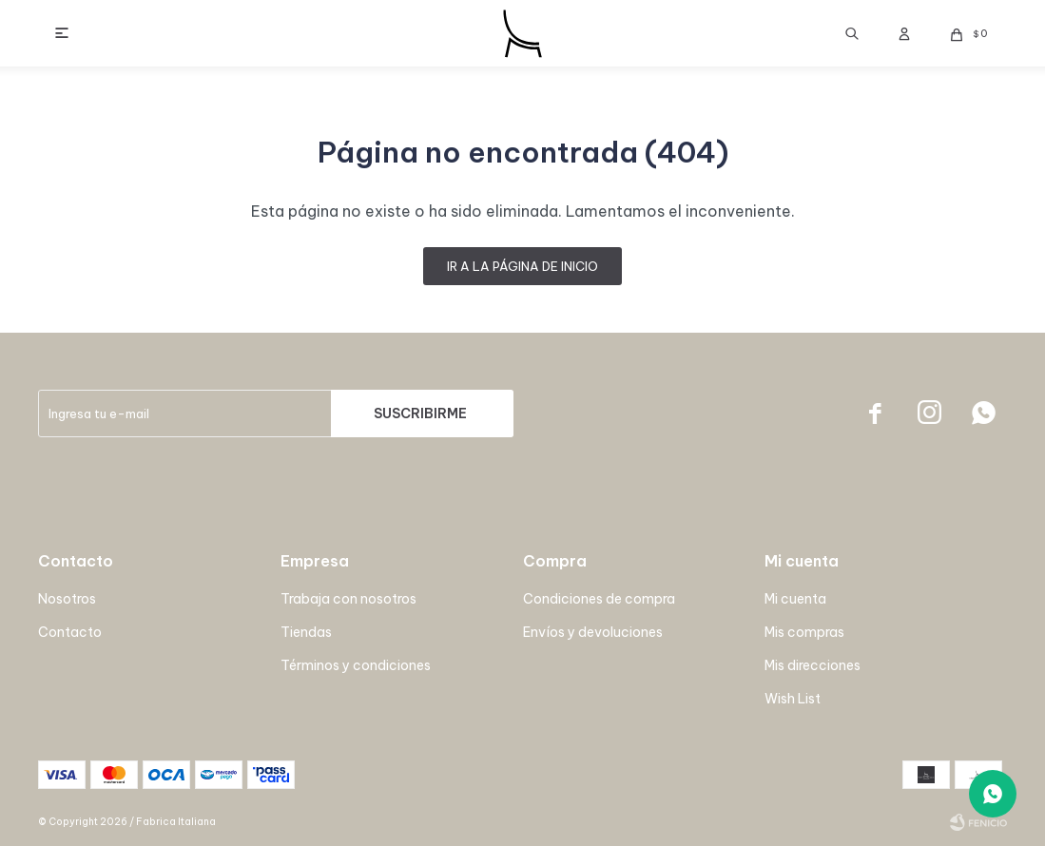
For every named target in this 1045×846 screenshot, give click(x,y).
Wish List (792, 698)
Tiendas (306, 632)
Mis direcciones (812, 665)
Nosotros (67, 598)
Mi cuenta (795, 598)
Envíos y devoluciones (593, 632)
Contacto (70, 632)
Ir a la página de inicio (522, 266)
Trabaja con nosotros (348, 598)
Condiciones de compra (599, 598)
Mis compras (804, 632)
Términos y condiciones (356, 665)
